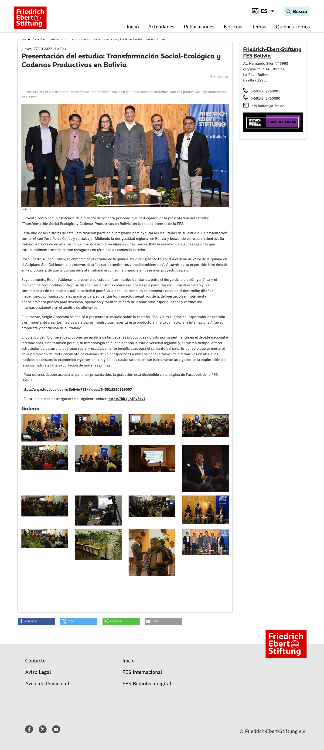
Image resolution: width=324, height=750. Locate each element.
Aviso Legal (38, 672)
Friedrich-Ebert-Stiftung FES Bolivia (272, 52)
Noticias (233, 27)
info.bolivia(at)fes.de (267, 106)
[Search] (297, 11)
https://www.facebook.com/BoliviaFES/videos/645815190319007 (76, 389)
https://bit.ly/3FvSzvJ (127, 399)
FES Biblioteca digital (147, 683)
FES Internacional (142, 672)
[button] (36, 621)
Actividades (161, 27)
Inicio (133, 27)
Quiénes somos (293, 27)
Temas (259, 27)
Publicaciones (199, 27)
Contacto (35, 661)
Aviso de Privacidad (47, 683)
